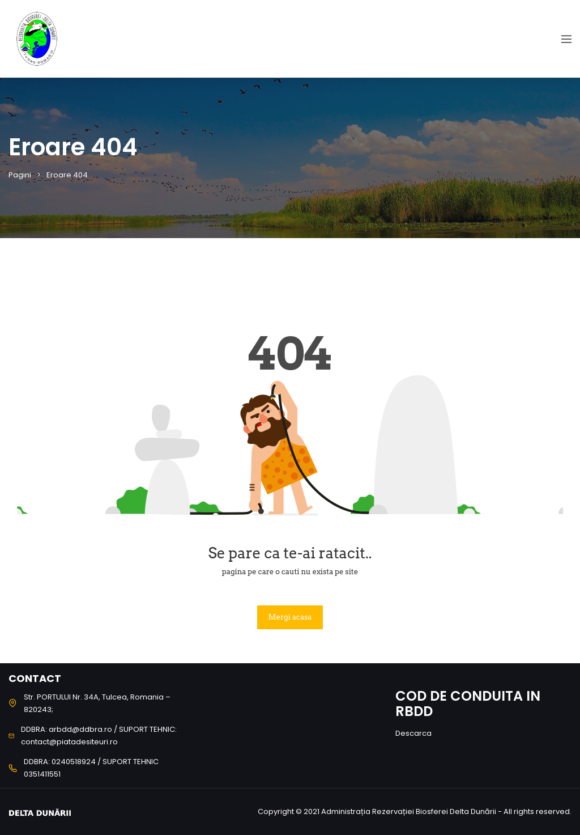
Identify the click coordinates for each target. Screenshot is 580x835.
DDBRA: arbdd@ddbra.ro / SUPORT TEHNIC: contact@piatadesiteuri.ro (99, 735)
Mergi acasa (290, 617)
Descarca (413, 733)
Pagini (19, 174)
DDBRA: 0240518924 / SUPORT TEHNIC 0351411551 (91, 767)
